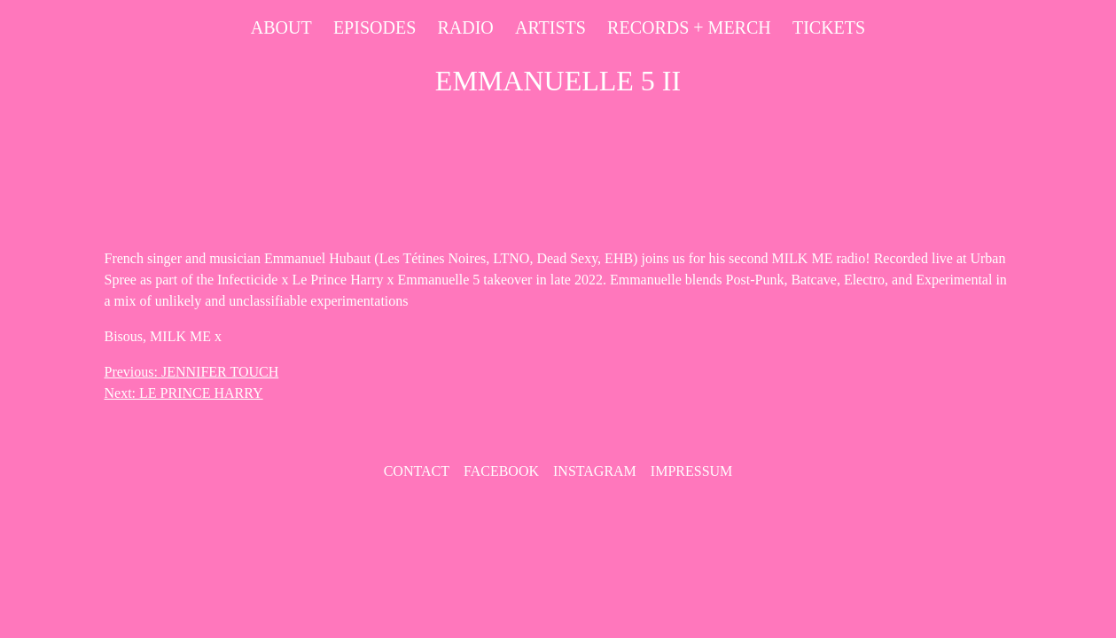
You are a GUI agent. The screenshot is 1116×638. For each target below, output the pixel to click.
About (281, 27)
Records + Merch (689, 27)
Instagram (594, 470)
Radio (465, 27)
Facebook (501, 470)
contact (416, 470)
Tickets (828, 27)
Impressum (691, 470)
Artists (550, 27)
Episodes (374, 27)
